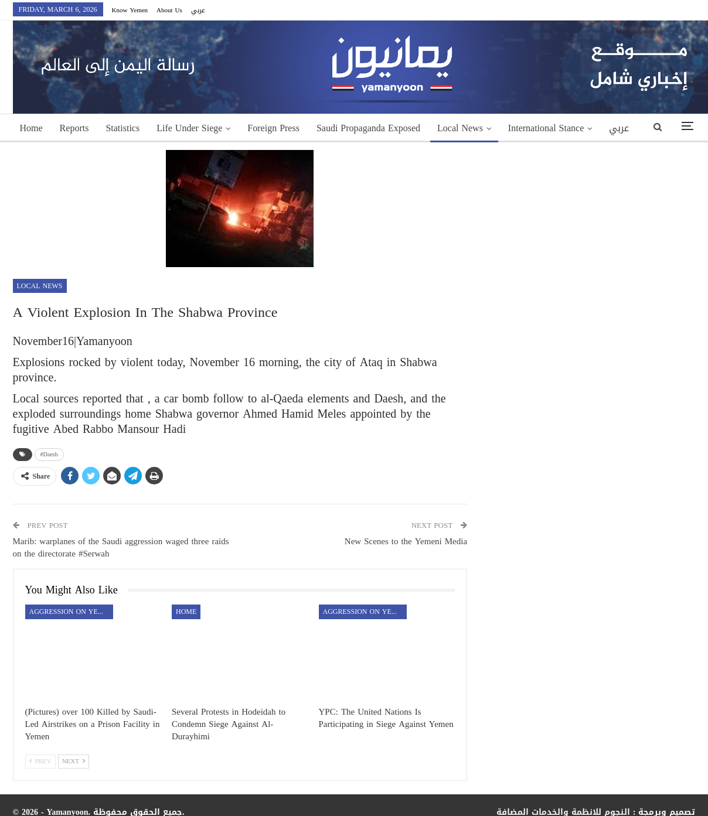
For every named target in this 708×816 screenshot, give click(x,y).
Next (73, 761)
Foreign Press (273, 128)
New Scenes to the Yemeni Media (406, 541)
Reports (74, 128)
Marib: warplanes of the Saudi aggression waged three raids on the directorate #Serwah (121, 547)
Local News (460, 128)
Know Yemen (130, 10)
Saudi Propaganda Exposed (368, 128)
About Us (169, 10)
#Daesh (49, 454)
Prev (40, 761)
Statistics (122, 128)
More (518, 128)
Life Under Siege (189, 128)
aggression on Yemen (71, 611)
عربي (198, 10)
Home (31, 128)
